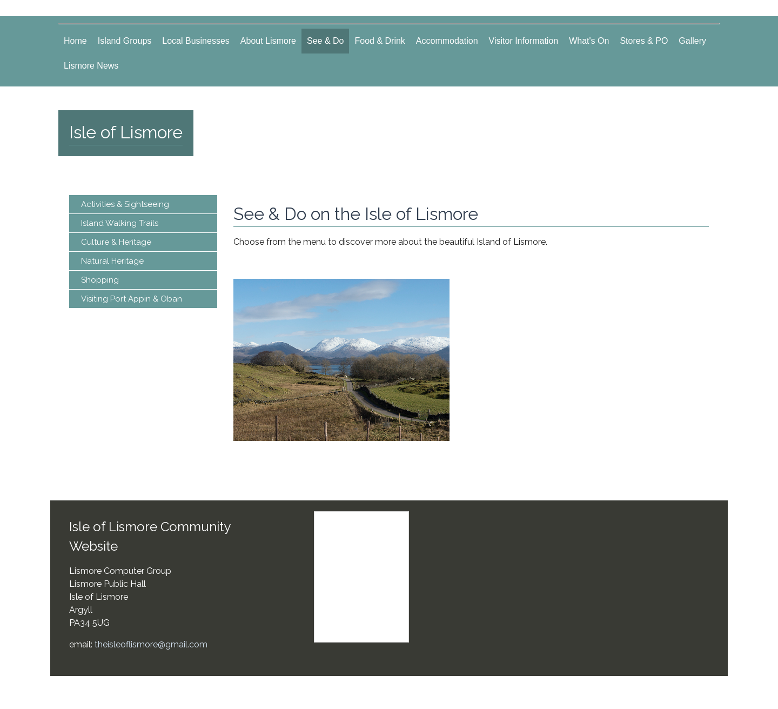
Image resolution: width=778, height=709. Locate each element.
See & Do (325, 40)
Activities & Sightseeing (125, 204)
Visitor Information (524, 40)
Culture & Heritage (116, 242)
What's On (589, 40)
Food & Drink (379, 40)
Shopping (100, 280)
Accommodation (447, 40)
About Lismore (268, 40)
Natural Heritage (112, 261)
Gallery (692, 40)
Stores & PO (644, 40)
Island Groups (125, 40)
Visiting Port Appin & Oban (131, 299)
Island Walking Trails (119, 223)
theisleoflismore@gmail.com (151, 644)
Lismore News (91, 65)
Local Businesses (196, 40)
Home (75, 40)
